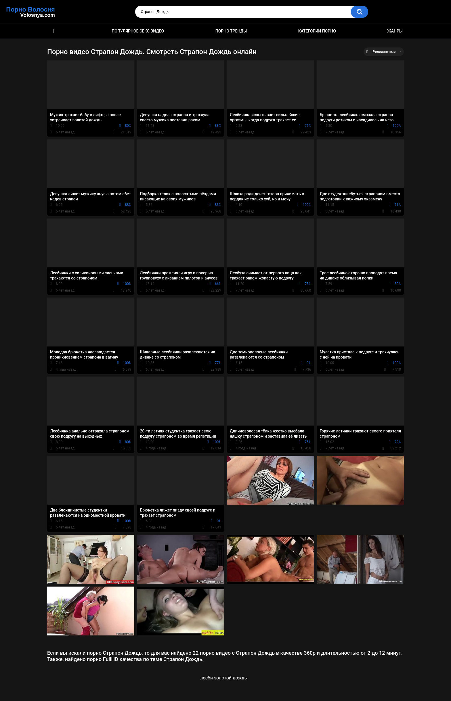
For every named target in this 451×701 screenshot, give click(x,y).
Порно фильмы (54, 31)
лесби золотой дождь (223, 678)
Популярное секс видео (138, 31)
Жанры (395, 31)
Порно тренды (231, 31)
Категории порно (317, 31)
